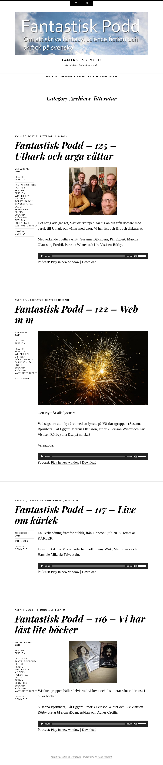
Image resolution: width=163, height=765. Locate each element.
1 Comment (22, 378)
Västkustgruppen (26, 225)
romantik (72, 500)
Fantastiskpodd (25, 185)
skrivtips (21, 683)
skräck (63, 136)
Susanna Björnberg (22, 216)
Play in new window (66, 262)
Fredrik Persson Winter (20, 193)
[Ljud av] (135, 256)
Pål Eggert (24, 205)
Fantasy (20, 187)
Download (91, 262)
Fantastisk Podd (81, 60)
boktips (33, 136)
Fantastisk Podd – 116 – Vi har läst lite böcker (79, 623)
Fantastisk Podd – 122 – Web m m (73, 313)
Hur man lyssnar (106, 76)
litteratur (48, 136)
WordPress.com (104, 756)
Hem (48, 76)
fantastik (21, 658)
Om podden (84, 76)
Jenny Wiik (21, 541)
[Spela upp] (41, 256)
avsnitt (20, 136)
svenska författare (22, 221)
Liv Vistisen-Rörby (22, 199)
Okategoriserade (57, 300)
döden (45, 609)
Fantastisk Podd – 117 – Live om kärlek (72, 514)
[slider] (88, 256)
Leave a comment (21, 232)
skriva (19, 680)
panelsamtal (54, 500)
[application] (93, 256)
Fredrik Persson (20, 178)
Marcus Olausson (24, 202)
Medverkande (63, 76)
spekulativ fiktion (22, 210)
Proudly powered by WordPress (66, 756)
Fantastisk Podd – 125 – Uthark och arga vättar (73, 149)
